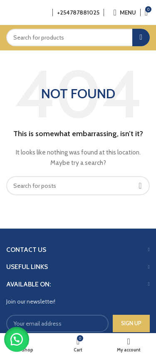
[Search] (78, 37)
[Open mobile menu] (124, 12)
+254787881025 (78, 12)
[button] (16, 339)
